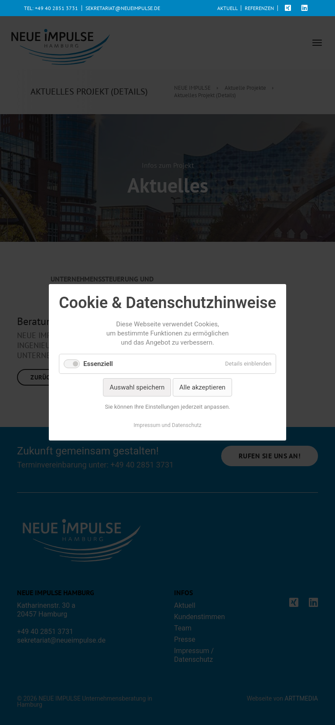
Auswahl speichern (136, 387)
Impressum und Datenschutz (167, 426)
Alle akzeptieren (202, 387)
